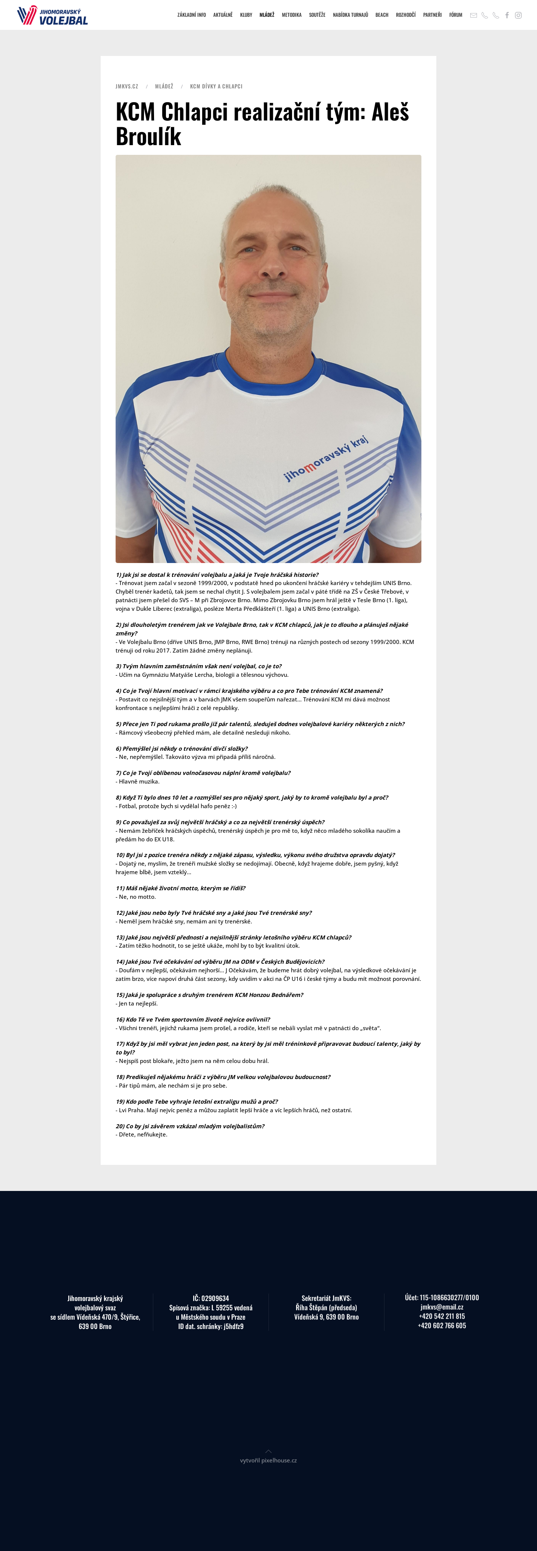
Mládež (267, 14)
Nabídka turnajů (350, 14)
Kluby (246, 14)
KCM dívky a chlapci (216, 86)
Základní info (192, 14)
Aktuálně (223, 14)
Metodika (292, 14)
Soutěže (317, 14)
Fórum (455, 14)
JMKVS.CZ (127, 86)
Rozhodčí (406, 14)
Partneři (432, 14)
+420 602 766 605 (442, 1319)
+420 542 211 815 (442, 1309)
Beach (382, 14)
